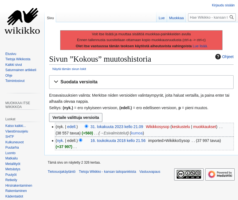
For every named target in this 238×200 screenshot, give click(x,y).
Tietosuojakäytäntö (61, 172)
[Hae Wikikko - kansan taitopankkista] (212, 17)
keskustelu (181, 126)
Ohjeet (224, 56)
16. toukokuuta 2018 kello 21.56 (118, 140)
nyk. (60, 140)
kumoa (137, 133)
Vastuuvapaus (150, 172)
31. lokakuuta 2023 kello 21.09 (116, 126)
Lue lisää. (200, 46)
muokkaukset (204, 126)
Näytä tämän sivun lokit (69, 69)
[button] (141, 82)
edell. (71, 126)
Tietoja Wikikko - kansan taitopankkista (107, 172)
